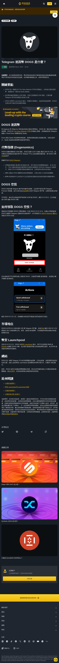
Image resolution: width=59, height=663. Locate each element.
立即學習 (53, 12)
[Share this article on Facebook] (17, 432)
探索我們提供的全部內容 (29, 598)
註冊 (49, 3)
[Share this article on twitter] (2, 432)
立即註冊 (29, 578)
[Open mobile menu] (55, 3)
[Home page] (24, 3)
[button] (55, 4)
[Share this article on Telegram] (31, 432)
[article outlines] (55, 15)
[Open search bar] (43, 3)
